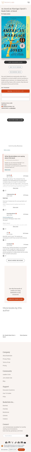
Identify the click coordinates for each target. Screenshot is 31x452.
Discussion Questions (9, 390)
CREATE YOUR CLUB (15, 299)
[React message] (3, 190)
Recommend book (15, 72)
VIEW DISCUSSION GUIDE (15, 62)
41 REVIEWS (12, 108)
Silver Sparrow (23, 335)
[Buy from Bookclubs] (15, 91)
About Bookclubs (7, 355)
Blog (4, 381)
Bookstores (6, 412)
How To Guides (7, 393)
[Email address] (14, 435)
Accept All (21, 449)
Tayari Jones (6, 14)
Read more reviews (15, 260)
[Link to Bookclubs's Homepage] (7, 2)
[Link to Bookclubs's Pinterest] (19, 443)
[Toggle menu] (28, 2)
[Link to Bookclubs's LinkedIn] (22, 443)
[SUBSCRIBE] (27, 436)
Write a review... (7, 150)
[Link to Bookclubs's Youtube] (25, 442)
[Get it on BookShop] (15, 95)
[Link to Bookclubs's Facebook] (6, 443)
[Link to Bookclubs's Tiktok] (15, 443)
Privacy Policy (6, 359)
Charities (5, 409)
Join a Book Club (7, 378)
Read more (7, 169)
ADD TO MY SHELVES (15, 67)
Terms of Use (6, 362)
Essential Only (12, 449)
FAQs (4, 396)
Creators (5, 419)
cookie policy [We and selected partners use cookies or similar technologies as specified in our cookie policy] (20, 446)
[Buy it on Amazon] (15, 99)
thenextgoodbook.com (8, 217)
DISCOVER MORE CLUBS (15, 120)
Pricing (5, 365)
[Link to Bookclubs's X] (12, 443)
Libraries (5, 415)
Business (5, 405)
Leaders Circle (6, 374)
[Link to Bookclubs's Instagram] (9, 443)
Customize (4, 449)
